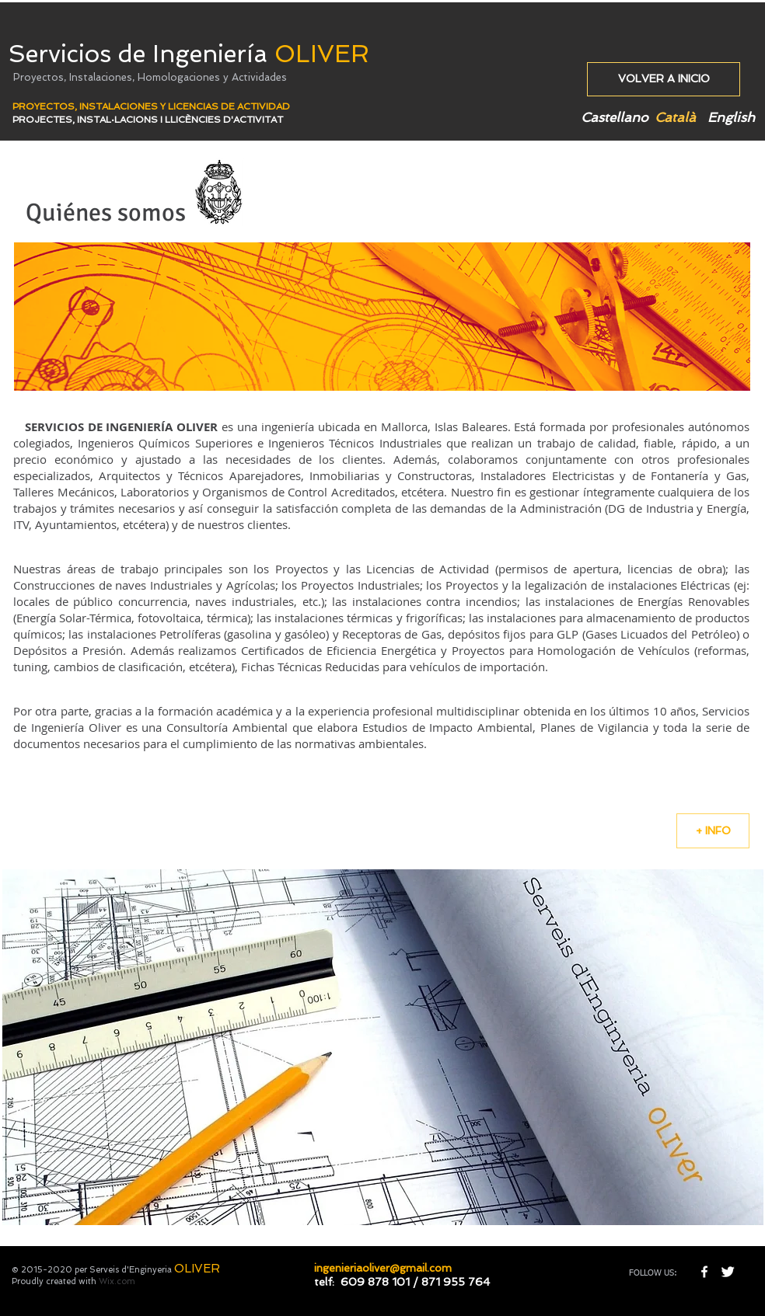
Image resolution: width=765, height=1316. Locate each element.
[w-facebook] (704, 1271)
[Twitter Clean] (727, 1271)
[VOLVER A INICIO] (663, 79)
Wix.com (117, 1281)
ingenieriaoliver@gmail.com (383, 1268)
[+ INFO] (712, 830)
